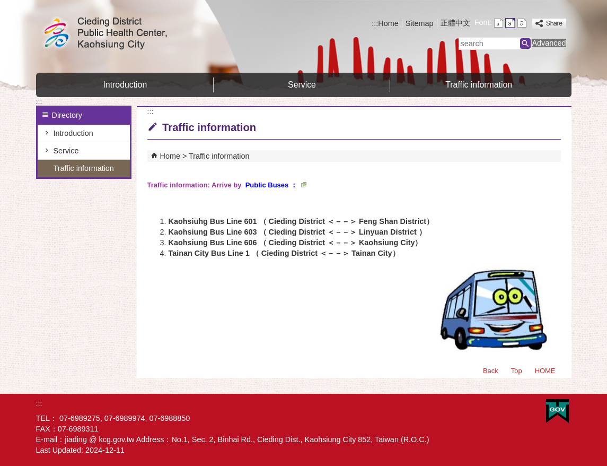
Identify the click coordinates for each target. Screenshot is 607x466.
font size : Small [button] (498, 23)
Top (516, 371)
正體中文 (455, 23)
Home (388, 23)
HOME (545, 371)
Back (490, 371)
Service (302, 84)
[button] (525, 43)
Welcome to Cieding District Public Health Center (125, 33)
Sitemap (420, 23)
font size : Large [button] (521, 23)
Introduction (125, 84)
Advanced (549, 43)
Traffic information (478, 84)
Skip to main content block (5, 5)
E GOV (557, 411)
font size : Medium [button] (510, 23)
